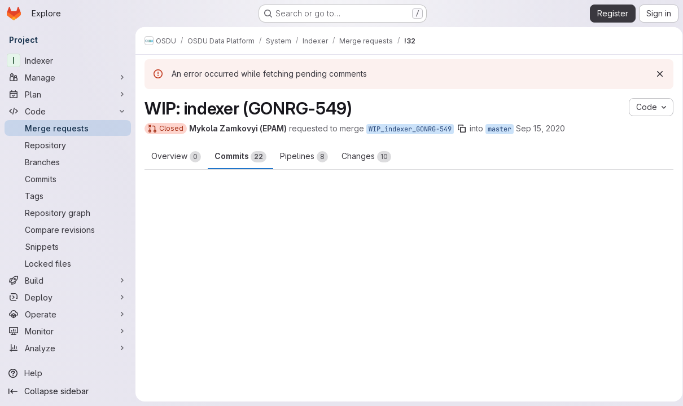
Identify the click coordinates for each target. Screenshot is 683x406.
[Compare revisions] (68, 229)
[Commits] (68, 179)
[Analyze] (68, 348)
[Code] (68, 111)
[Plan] (68, 94)
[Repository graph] (68, 212)
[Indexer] (68, 60)
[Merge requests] (68, 128)
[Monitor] (68, 331)
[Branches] (68, 162)
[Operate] (68, 314)
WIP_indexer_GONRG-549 (410, 129)
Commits (240, 156)
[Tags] (68, 196)
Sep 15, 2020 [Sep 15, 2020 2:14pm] (540, 128)
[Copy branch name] (462, 128)
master (499, 129)
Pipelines (304, 156)
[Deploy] (68, 297)
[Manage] (68, 77)
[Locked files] (68, 263)
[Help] (68, 373)
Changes (366, 156)
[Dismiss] (656, 74)
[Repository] (68, 145)
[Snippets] (68, 246)
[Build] (68, 280)
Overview (176, 156)
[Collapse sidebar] (68, 391)
